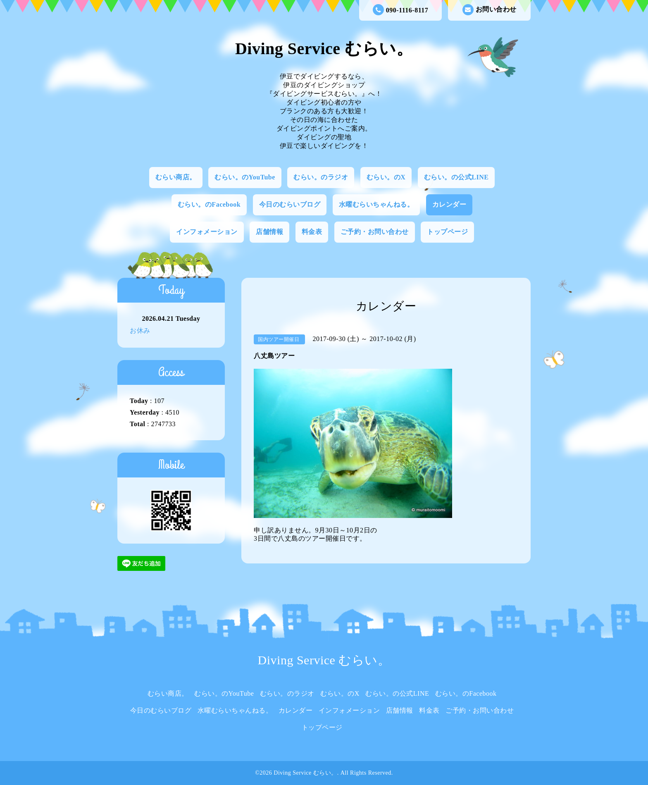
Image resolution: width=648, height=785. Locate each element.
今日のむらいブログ (290, 204)
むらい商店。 (175, 177)
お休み (140, 330)
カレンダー (449, 204)
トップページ (447, 231)
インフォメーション (207, 231)
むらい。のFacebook (209, 204)
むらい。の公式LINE (456, 177)
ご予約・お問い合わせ (375, 231)
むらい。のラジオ (320, 177)
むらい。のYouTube (244, 177)
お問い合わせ (489, 9)
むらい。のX (386, 177)
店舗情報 (269, 231)
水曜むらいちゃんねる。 (376, 204)
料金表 (312, 231)
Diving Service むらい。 (324, 48)
